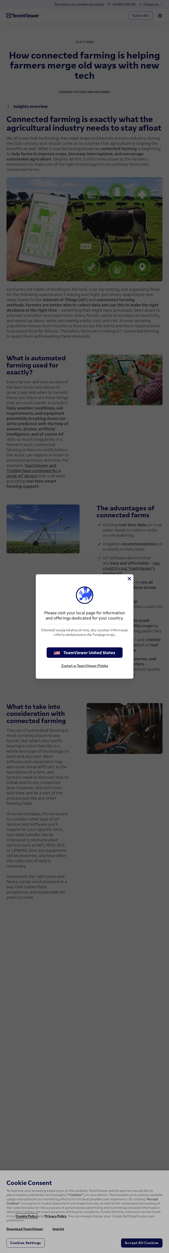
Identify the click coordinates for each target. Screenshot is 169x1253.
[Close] (129, 578)
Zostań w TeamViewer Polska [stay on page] (84, 665)
